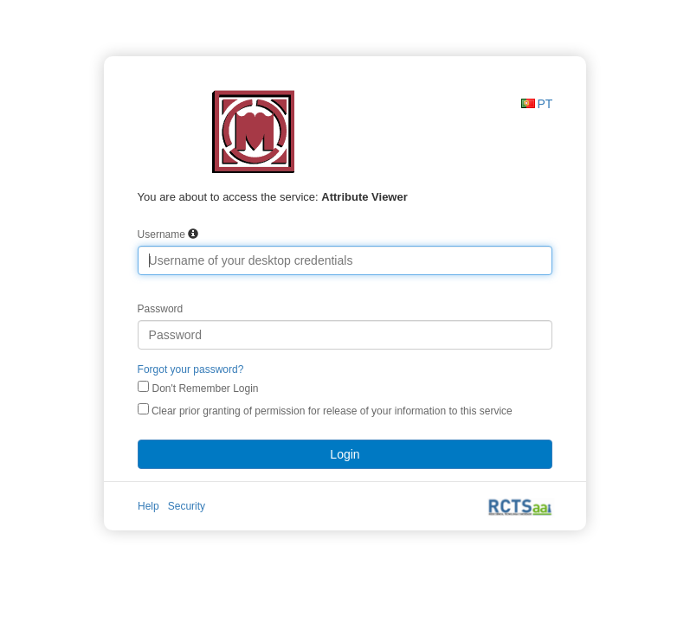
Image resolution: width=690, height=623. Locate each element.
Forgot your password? (191, 369)
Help (148, 506)
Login (344, 454)
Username (161, 234)
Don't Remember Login (205, 388)
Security (186, 506)
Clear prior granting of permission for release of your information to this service (325, 410)
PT (545, 104)
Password (161, 309)
